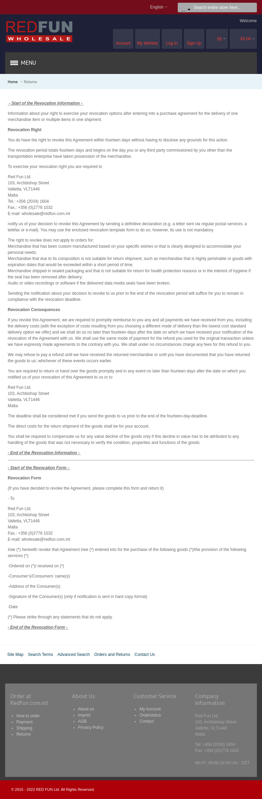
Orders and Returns (112, 654)
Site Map (15, 654)
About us (86, 709)
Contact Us (145, 654)
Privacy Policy (91, 727)
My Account (150, 709)
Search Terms (40, 654)
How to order (28, 715)
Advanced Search (73, 654)
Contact (147, 721)
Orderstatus (150, 715)
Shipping (24, 728)
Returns (23, 734)
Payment (24, 722)
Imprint (84, 715)
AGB (82, 721)
